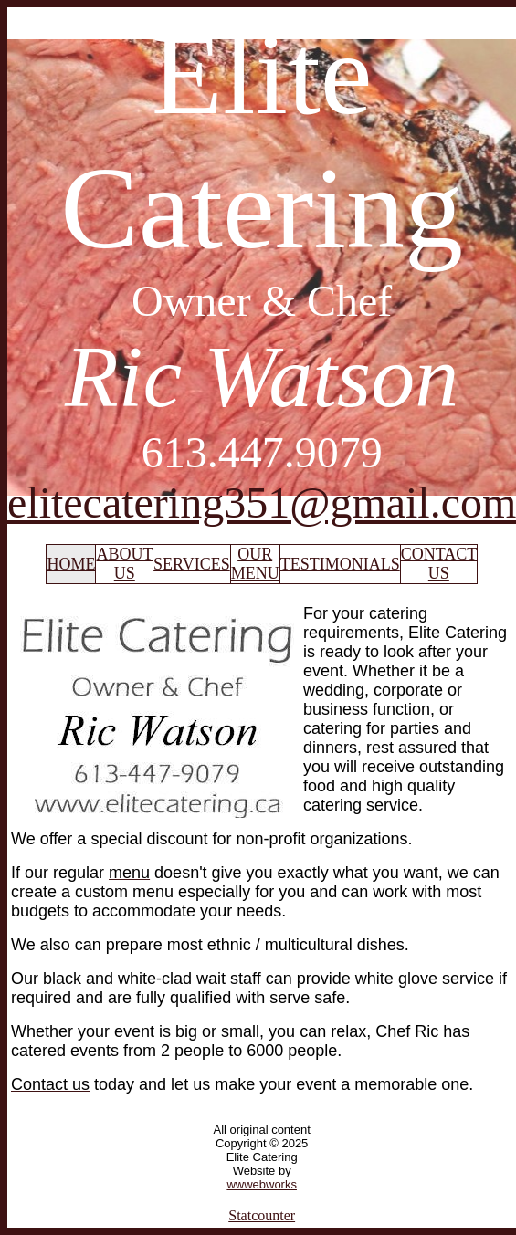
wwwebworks (261, 1184)
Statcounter (261, 1215)
